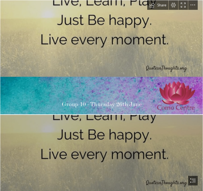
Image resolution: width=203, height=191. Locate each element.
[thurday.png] (101, 57)
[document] (101, 95)
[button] (157, 5)
